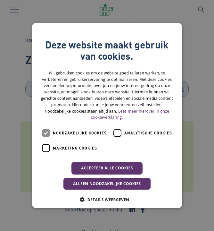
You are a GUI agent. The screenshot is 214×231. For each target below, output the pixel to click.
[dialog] (107, 115)
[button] (107, 199)
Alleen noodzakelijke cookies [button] (107, 183)
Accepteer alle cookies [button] (107, 168)
